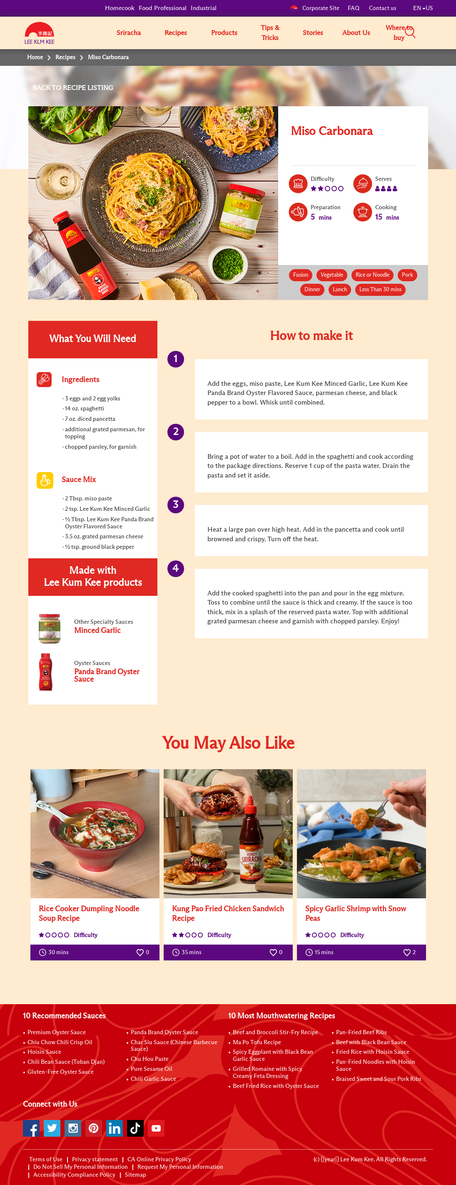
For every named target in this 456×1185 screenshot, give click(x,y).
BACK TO (47, 88)
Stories (313, 33)
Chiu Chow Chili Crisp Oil (59, 1042)
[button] (436, 32)
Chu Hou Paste (150, 1059)
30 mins (55, 952)
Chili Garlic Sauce (153, 1079)
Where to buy (399, 33)
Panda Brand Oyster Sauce (164, 1032)
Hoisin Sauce (44, 1052)
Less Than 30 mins (380, 289)
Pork (407, 275)
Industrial (204, 8)
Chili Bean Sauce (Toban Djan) (66, 1062)
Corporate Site (314, 8)
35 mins (188, 952)
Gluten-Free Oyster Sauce (60, 1072)
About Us (356, 33)
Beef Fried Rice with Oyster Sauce (276, 1086)
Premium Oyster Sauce (56, 1032)
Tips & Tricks (270, 33)
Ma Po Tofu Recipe (257, 1042)
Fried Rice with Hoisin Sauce (372, 1052)
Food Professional (163, 8)
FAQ (354, 8)
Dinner (312, 289)
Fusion (300, 275)
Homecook (120, 8)
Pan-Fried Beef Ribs (361, 1032)
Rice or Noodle (372, 275)
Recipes (175, 33)
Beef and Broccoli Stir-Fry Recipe (275, 1032)
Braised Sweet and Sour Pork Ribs (378, 1079)
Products (224, 33)
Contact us (382, 8)
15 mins (321, 952)
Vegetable (332, 275)
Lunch (340, 289)
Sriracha (129, 33)
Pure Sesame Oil (151, 1069)
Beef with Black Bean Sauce (371, 1042)
